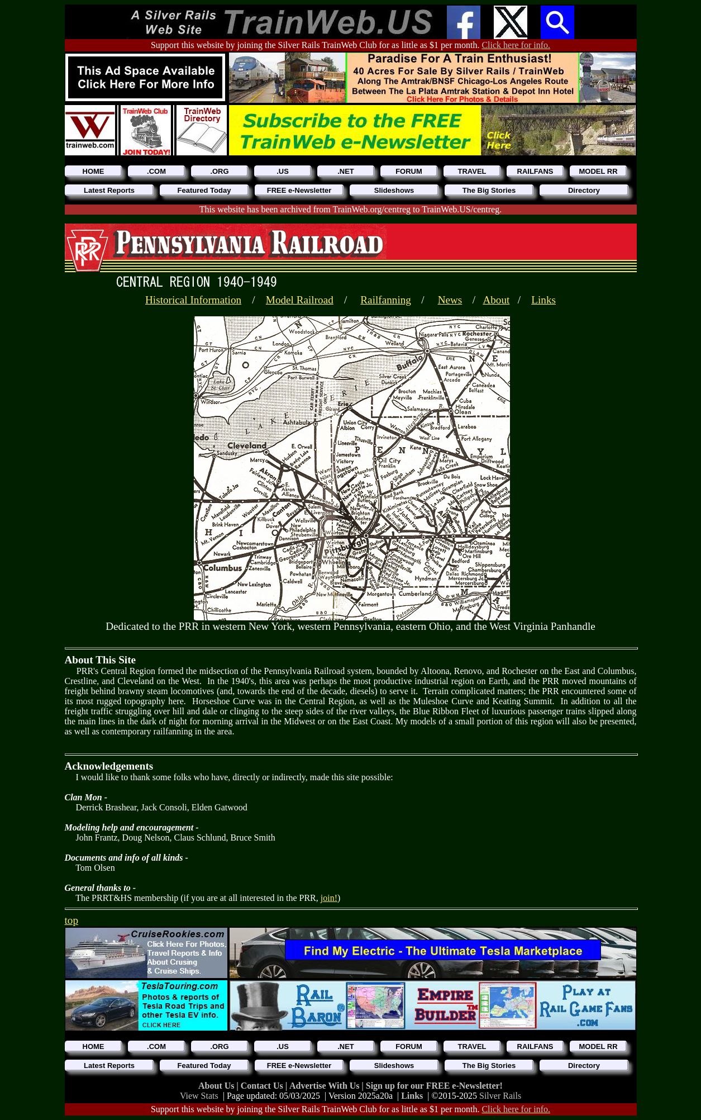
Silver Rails (500, 1095)
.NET (345, 171)
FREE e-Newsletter (299, 190)
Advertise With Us (325, 1085)
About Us (217, 1085)
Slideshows (394, 190)
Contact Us (263, 1085)
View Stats (199, 1095)
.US (282, 171)
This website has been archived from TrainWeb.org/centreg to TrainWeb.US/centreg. (350, 209)
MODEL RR (598, 171)
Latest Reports (109, 190)
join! (329, 898)
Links (543, 300)
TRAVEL (471, 171)
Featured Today (204, 190)
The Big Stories (489, 190)
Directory (584, 190)
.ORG (219, 171)
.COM (156, 171)
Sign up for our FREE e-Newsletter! (434, 1085)
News (450, 300)
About (496, 300)
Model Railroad (299, 300)
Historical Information (193, 300)
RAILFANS (535, 171)
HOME (93, 171)
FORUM (408, 171)
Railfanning (385, 300)
